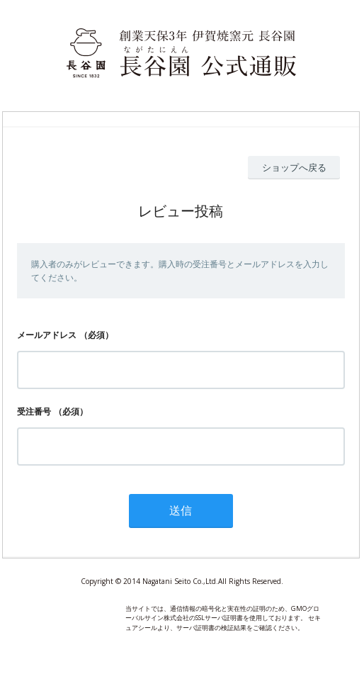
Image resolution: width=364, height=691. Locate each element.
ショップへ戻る (294, 167)
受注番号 (34, 411)
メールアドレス (46, 335)
